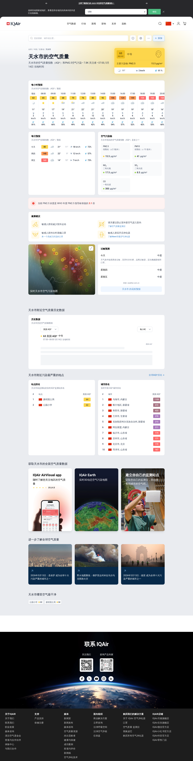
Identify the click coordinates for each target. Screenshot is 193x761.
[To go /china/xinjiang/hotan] (131, 413)
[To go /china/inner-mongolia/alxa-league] (131, 429)
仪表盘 (96, 738)
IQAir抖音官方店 (161, 738)
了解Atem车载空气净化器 (119, 239)
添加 (158, 40)
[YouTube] (96, 680)
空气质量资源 (71, 733)
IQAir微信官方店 (161, 729)
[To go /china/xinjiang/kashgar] (131, 407)
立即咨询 (98, 725)
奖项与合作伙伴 (13, 742)
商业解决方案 (100, 720)
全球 (30, 52)
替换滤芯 (127, 733)
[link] (160, 25)
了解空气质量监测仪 (116, 228)
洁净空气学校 (100, 733)
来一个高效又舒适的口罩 (52, 239)
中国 (35, 52)
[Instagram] (103, 680)
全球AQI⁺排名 (157, 377)
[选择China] (170, 25)
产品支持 (39, 720)
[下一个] (146, 3)
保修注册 (39, 725)
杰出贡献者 (69, 738)
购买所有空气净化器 (133, 738)
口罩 (125, 725)
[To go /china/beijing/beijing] (131, 446)
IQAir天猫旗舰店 (161, 720)
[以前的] (46, 3)
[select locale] (116, 12)
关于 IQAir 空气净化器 (134, 720)
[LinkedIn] (111, 680)
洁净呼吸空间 (100, 729)
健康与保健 (69, 742)
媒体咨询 (9, 733)
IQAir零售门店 (160, 742)
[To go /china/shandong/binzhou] (131, 441)
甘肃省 (41, 52)
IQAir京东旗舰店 (161, 725)
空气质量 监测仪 (131, 729)
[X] (89, 680)
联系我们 (9, 725)
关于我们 (9, 720)
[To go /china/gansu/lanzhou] (131, 418)
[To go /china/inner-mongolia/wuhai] (131, 401)
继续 (154, 12)
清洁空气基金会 (13, 738)
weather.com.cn (133, 285)
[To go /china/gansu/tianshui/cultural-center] (62, 401)
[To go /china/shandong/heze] (131, 452)
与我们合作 (10, 751)
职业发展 (9, 729)
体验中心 (9, 746)
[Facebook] (81, 680)
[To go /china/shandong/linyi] (131, 435)
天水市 (48, 52)
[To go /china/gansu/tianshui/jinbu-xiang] (62, 407)
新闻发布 (68, 725)
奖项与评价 (69, 751)
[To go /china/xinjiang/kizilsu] (131, 424)
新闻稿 (67, 755)
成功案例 (68, 746)
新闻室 (67, 720)
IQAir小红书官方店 (162, 733)
